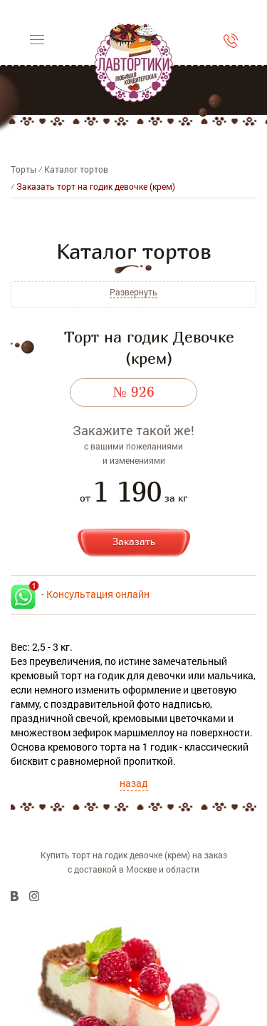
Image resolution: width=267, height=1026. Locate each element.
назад (134, 783)
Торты (23, 169)
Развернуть (133, 292)
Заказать (133, 541)
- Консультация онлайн (80, 594)
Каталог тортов (76, 169)
